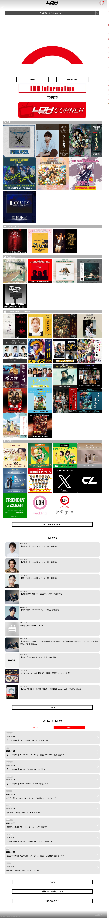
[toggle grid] (3, 3)
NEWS (32, 80)
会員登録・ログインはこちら (50, 13)
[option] (52, 88)
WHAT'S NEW (72, 80)
